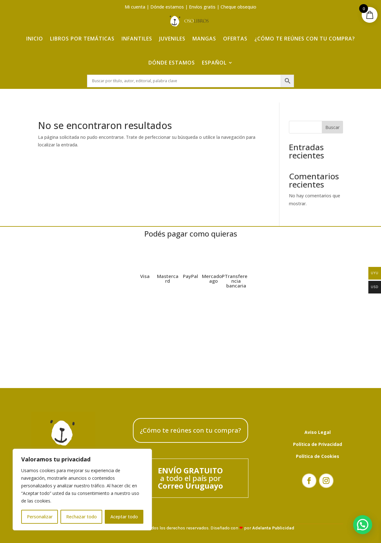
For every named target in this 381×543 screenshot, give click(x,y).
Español (214, 62)
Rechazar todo (81, 517)
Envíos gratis (202, 7)
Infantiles (137, 38)
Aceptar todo (124, 517)
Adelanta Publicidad (273, 528)
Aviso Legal (317, 432)
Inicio (34, 38)
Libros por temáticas (82, 38)
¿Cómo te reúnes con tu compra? (304, 38)
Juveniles (172, 38)
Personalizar (40, 517)
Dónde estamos (167, 7)
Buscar (332, 127)
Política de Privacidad (317, 444)
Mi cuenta (135, 7)
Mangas (204, 38)
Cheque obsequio (238, 7)
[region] (82, 489)
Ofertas (235, 38)
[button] (362, 524)
